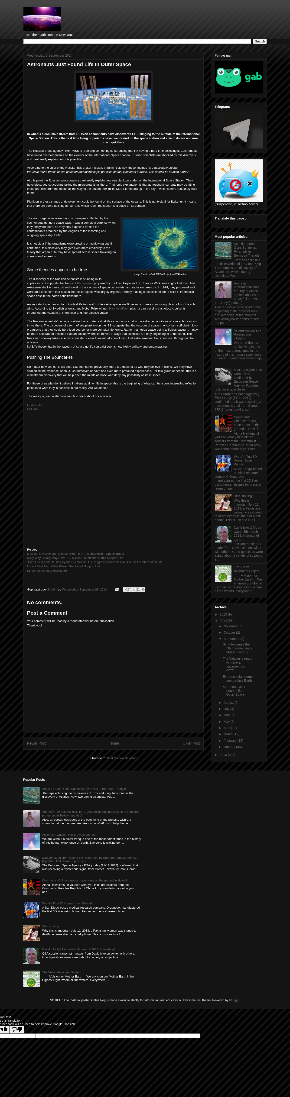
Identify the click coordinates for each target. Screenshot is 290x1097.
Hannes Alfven (119, 308)
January (230, 747)
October (230, 632)
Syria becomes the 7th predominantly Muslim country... (237, 648)
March (229, 734)
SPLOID (32, 409)
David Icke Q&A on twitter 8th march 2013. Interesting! (247, 531)
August (229, 702)
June (227, 715)
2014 (224, 621)
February (231, 740)
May (227, 721)
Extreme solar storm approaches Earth (237, 678)
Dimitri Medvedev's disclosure (47, 570)
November (231, 626)
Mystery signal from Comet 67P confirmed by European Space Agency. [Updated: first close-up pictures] (238, 379)
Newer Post (36, 743)
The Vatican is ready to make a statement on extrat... (237, 664)
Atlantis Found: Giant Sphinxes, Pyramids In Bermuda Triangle (247, 249)
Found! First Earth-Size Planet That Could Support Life (63, 566)
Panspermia (85, 283)
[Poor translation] (17, 1029)
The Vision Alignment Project (246, 569)
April (227, 728)
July (227, 709)
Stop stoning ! (244, 496)
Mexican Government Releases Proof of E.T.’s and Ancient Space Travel (75, 553)
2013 (224, 755)
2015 (224, 614)
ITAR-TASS (34, 404)
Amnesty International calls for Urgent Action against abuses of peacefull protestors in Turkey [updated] (238, 293)
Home (114, 743)
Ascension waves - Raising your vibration (247, 334)
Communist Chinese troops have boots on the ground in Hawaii (247, 423)
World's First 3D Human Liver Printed (245, 460)
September (232, 639)
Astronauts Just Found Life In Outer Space (234, 691)
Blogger (234, 1000)
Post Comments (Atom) (122, 758)
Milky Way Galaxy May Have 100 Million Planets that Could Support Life (75, 558)
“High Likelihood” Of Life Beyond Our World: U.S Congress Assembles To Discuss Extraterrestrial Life (95, 562)
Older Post (191, 743)
